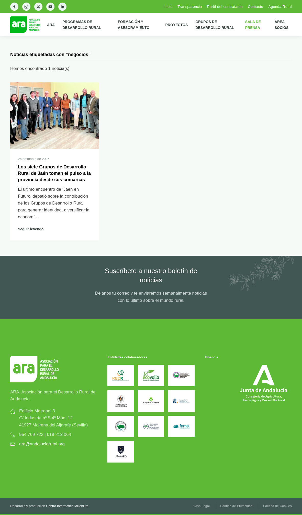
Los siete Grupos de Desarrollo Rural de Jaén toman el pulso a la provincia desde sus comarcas (54, 173)
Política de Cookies (277, 506)
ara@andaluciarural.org (42, 444)
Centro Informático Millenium (67, 506)
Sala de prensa (253, 24)
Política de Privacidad (236, 506)
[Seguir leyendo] (54, 115)
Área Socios (281, 24)
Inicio (168, 7)
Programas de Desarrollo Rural (81, 24)
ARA (51, 25)
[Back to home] (28, 25)
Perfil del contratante (225, 7)
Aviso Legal (201, 506)
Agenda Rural (280, 7)
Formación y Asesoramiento (133, 24)
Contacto (255, 7)
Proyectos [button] (176, 25)
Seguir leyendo (30, 229)
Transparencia (189, 7)
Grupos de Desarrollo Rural (214, 24)
